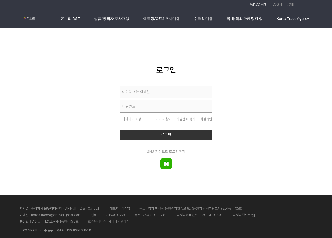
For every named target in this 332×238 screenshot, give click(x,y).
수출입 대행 (249, 20)
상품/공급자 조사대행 (158, 20)
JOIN (290, 4)
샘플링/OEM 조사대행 (208, 20)
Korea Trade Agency (292, 30)
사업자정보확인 (243, 215)
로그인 (166, 135)
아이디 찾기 (164, 119)
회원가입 (206, 119)
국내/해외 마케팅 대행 (291, 20)
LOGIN (277, 4)
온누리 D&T (117, 20)
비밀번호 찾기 (185, 119)
